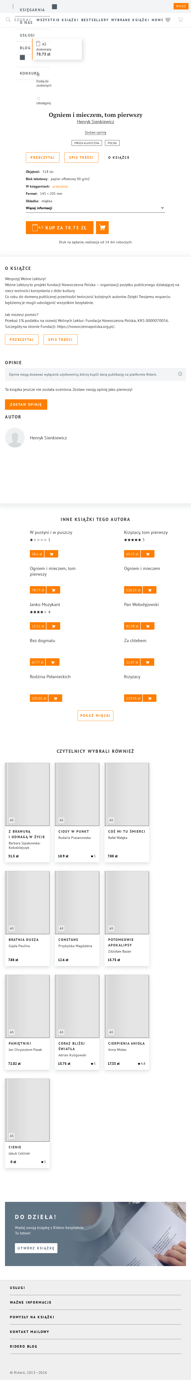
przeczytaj (60, 186)
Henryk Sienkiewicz (95, 121)
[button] (57, 49)
